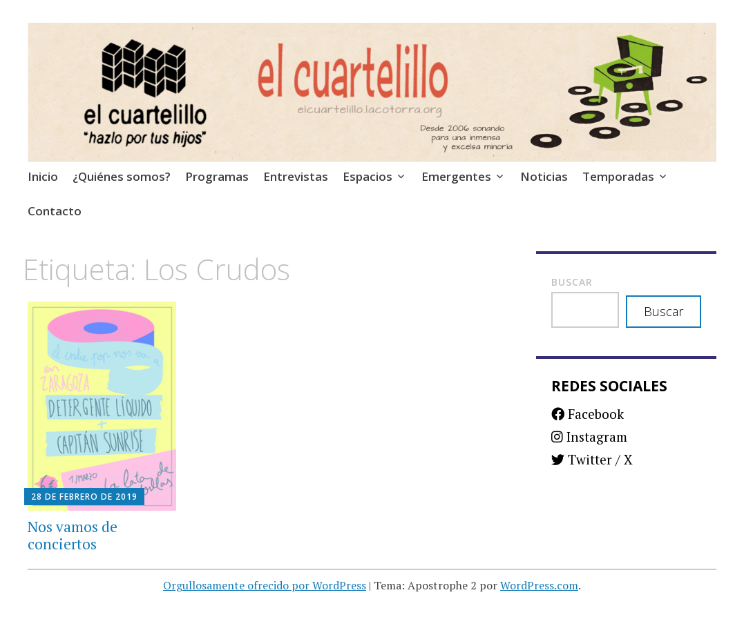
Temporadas (618, 176)
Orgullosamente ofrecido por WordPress (264, 585)
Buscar (572, 281)
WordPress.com (539, 585)
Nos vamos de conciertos (72, 535)
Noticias (544, 176)
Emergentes (456, 176)
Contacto (55, 211)
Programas (217, 176)
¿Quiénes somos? (122, 176)
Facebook (587, 413)
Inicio (43, 176)
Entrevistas (295, 176)
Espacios (367, 176)
